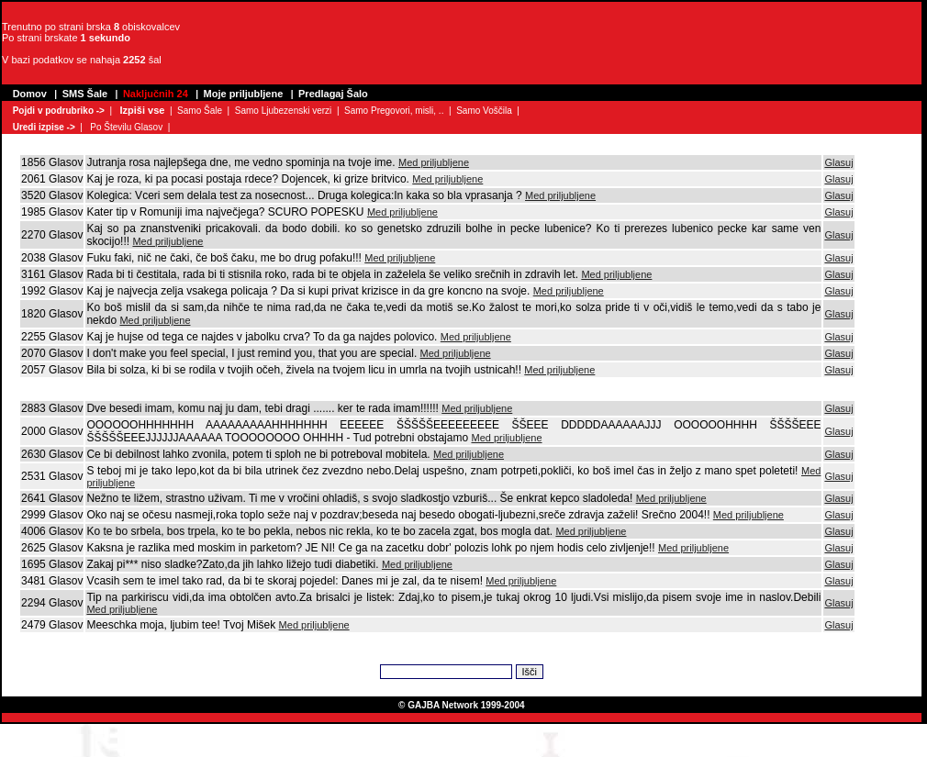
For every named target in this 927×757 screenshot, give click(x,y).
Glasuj (838, 162)
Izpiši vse (141, 110)
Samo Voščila (484, 111)
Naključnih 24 (155, 93)
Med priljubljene (433, 162)
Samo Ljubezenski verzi (283, 111)
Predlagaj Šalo (333, 93)
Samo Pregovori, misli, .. (393, 111)
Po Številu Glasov (126, 127)
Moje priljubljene (244, 93)
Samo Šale (199, 111)
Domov (30, 93)
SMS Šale (85, 93)
